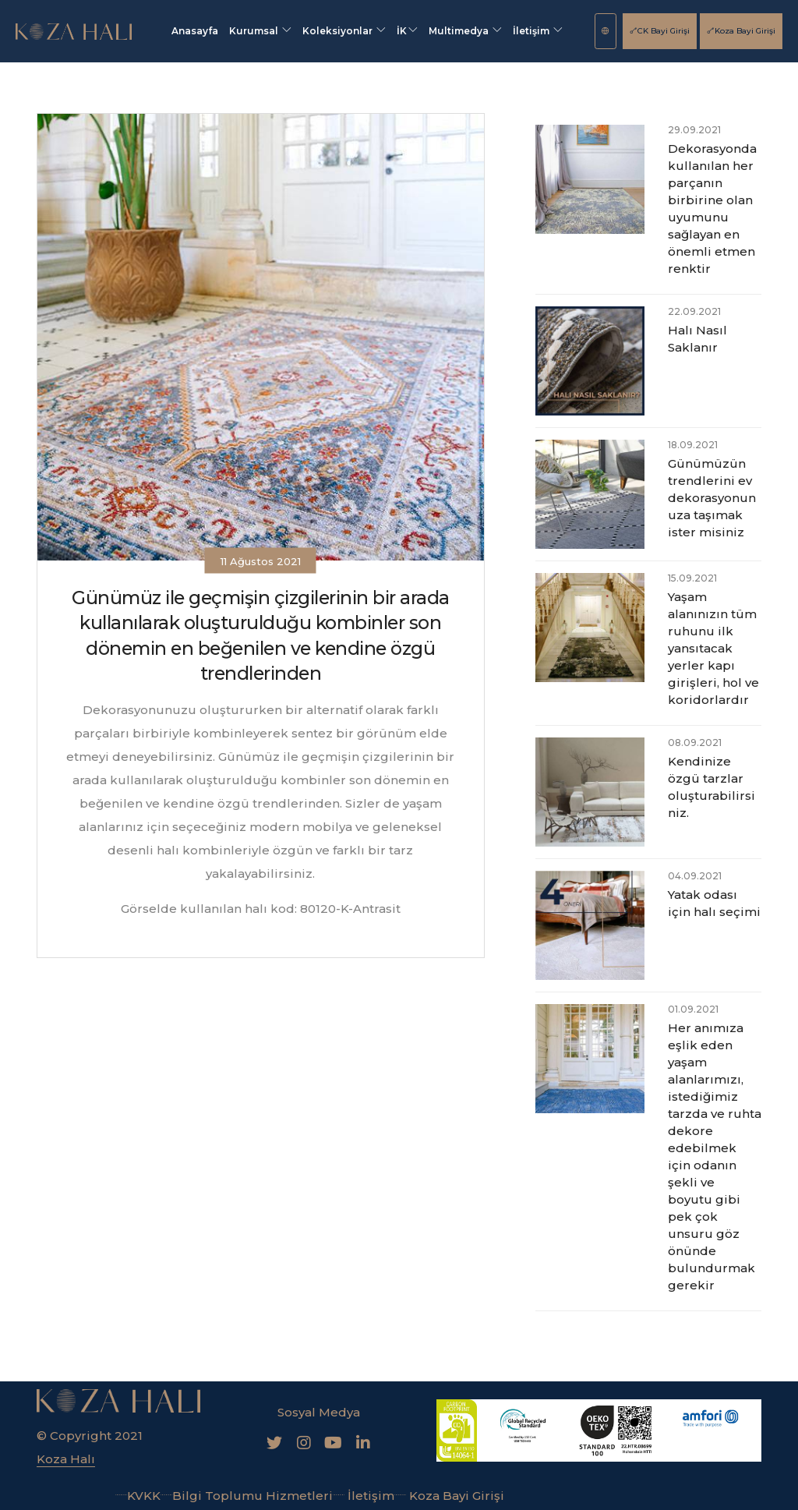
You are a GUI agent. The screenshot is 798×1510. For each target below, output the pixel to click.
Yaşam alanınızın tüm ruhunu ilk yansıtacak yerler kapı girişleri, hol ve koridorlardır (713, 648)
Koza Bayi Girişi (741, 31)
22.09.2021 (694, 311)
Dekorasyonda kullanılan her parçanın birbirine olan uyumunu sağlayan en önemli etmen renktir (712, 208)
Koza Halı (66, 1459)
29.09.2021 (694, 130)
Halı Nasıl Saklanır (697, 339)
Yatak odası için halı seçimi (714, 903)
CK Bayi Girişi (660, 31)
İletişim (538, 31)
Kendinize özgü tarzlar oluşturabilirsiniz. (711, 787)
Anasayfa (194, 31)
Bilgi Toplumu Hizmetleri (247, 1495)
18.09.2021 (693, 445)
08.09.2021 (695, 742)
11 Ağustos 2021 (261, 560)
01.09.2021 (693, 1009)
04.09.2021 (695, 876)
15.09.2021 (692, 578)
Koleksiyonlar (344, 31)
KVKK (138, 1495)
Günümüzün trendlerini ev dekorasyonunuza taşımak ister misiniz (712, 497)
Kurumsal (260, 31)
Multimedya (465, 31)
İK (407, 31)
